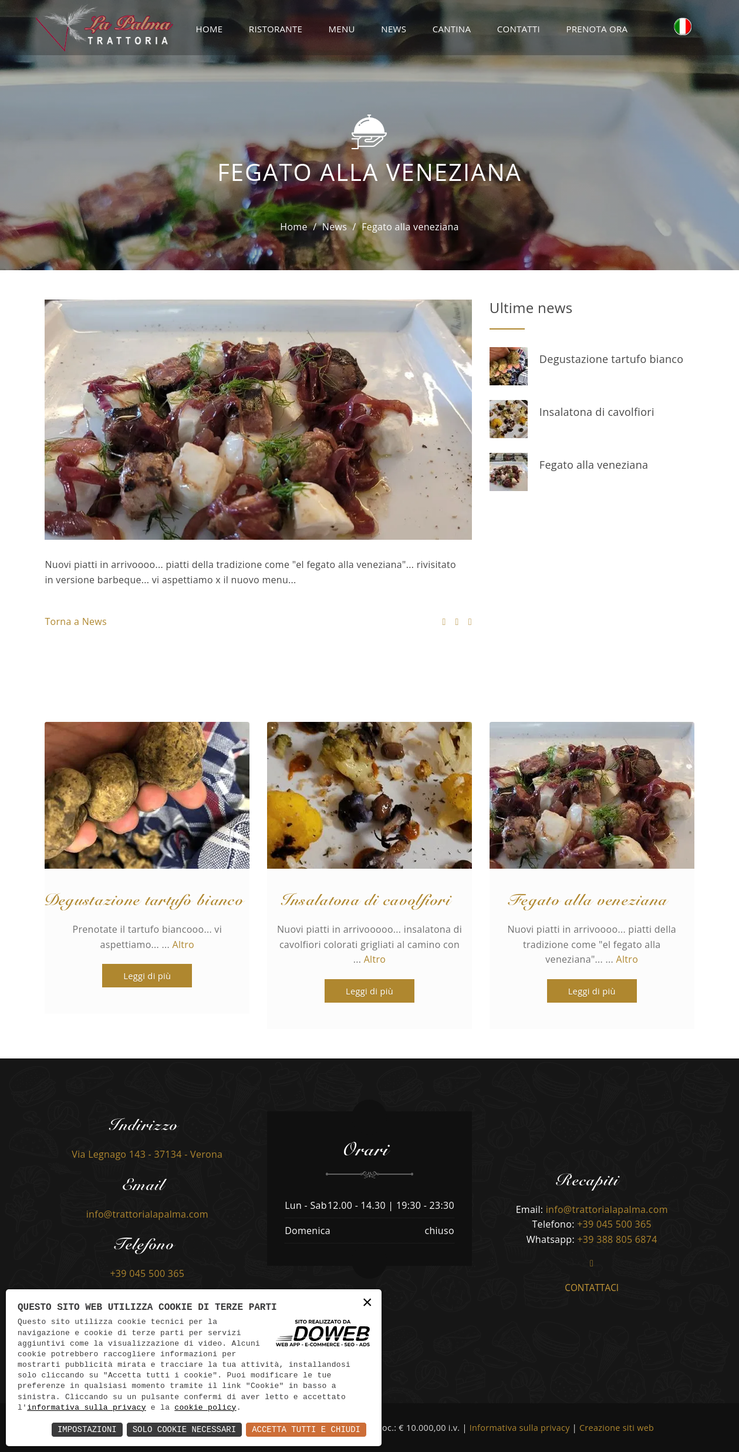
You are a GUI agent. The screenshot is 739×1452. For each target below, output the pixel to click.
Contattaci (592, 1288)
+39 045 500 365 (147, 1273)
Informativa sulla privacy (520, 1427)
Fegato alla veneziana (593, 465)
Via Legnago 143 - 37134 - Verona (147, 1154)
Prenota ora (596, 29)
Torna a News (76, 621)
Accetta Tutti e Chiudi (306, 1429)
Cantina (452, 29)
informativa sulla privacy (86, 1408)
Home (209, 29)
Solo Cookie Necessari (184, 1429)
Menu (342, 29)
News (393, 29)
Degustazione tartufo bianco (611, 359)
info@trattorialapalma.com (147, 1214)
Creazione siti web (616, 1427)
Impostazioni (87, 1429)
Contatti (518, 29)
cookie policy (205, 1408)
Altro (184, 944)
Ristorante (275, 29)
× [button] (367, 1303)
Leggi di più (136, 975)
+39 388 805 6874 (617, 1239)
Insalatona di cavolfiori (596, 412)
